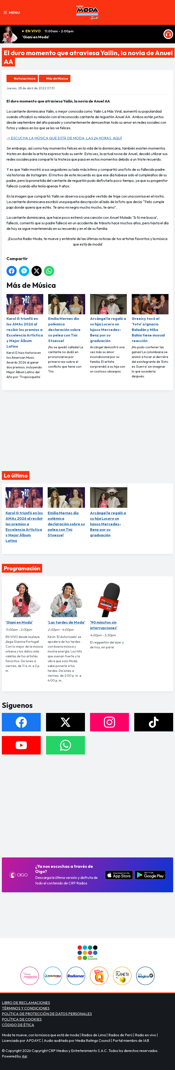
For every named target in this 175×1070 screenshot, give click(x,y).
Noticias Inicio (25, 78)
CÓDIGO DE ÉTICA (18, 1024)
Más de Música (57, 78)
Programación (22, 568)
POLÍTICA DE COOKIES (22, 1019)
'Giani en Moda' (35, 37)
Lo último (16, 475)
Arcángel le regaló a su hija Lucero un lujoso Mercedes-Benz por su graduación (108, 318)
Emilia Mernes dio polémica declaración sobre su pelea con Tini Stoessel (66, 318)
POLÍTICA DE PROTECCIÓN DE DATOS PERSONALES (47, 1013)
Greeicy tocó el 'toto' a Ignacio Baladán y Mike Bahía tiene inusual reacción (150, 318)
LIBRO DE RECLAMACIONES (26, 1002)
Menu (12, 12)
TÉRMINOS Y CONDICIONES (26, 1008)
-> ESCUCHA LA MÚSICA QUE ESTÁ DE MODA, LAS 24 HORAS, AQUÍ (64, 138)
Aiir (24, 1056)
